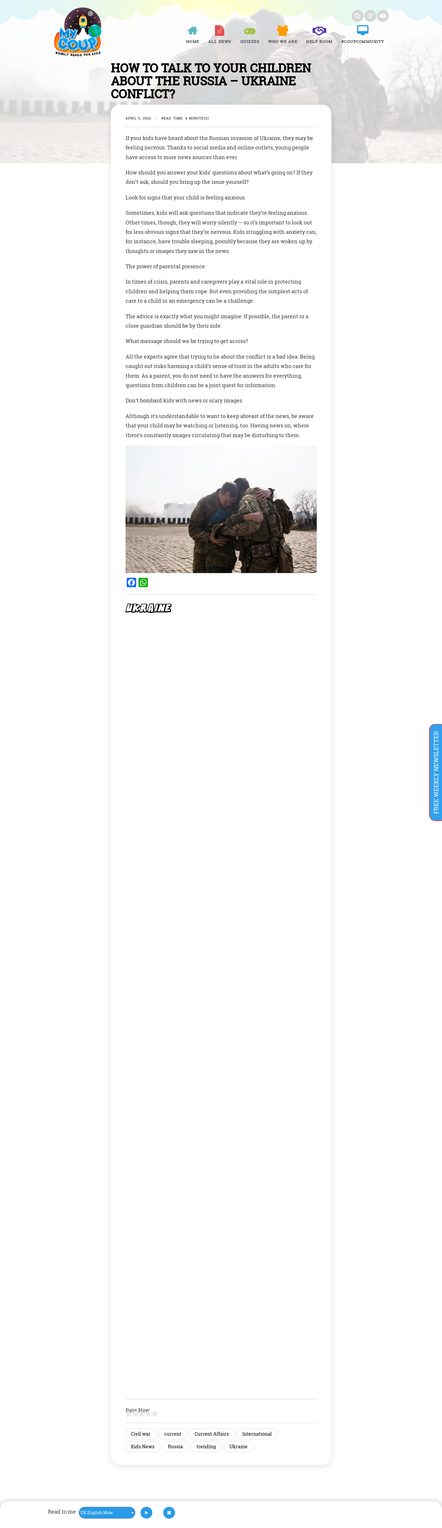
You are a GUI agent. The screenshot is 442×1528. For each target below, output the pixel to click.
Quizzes (250, 41)
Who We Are (282, 41)
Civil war (141, 1434)
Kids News (142, 1446)
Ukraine (238, 1446)
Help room (319, 41)
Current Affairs (212, 1434)
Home (192, 41)
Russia (175, 1446)
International (257, 1434)
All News (219, 41)
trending (206, 1446)
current (172, 1434)
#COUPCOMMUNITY (362, 41)
